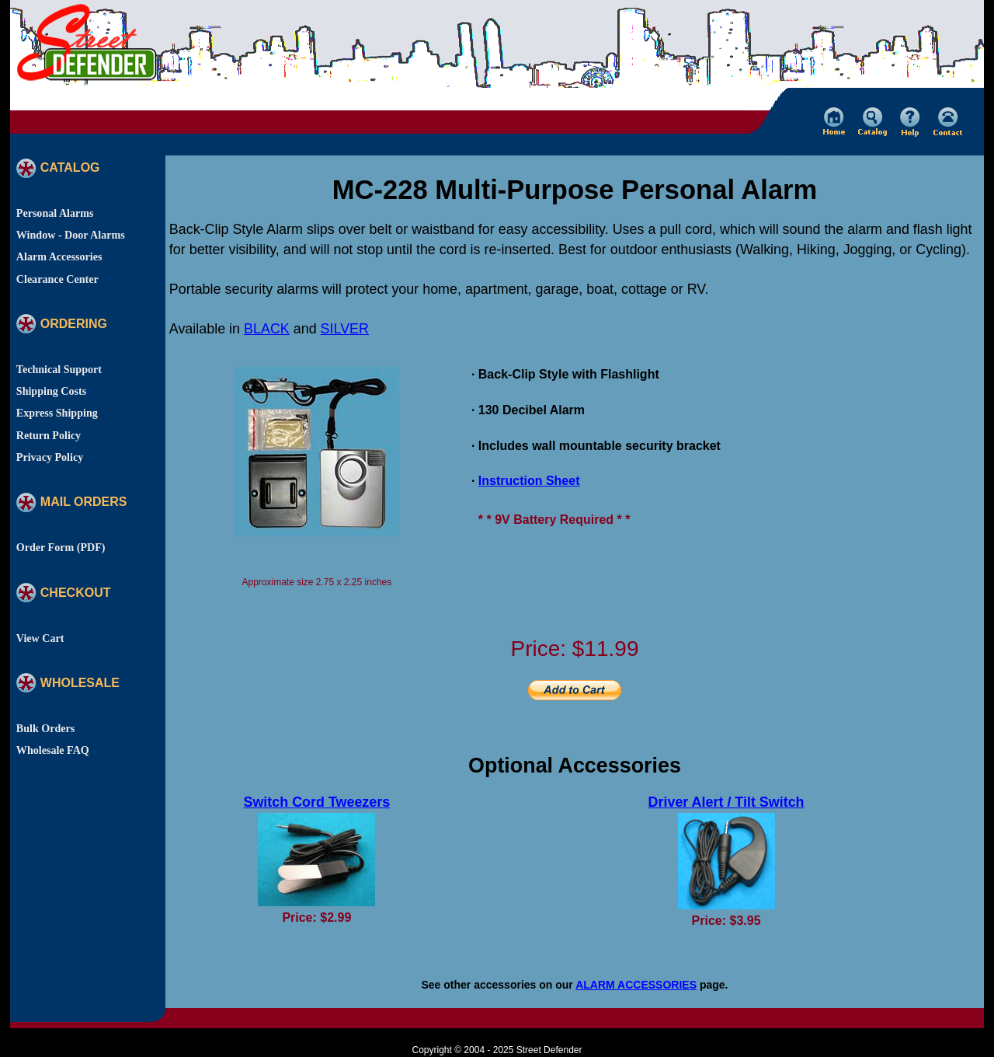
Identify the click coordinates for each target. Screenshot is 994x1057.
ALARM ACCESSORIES (636, 985)
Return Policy (48, 435)
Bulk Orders (45, 728)
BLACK (267, 329)
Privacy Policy (49, 457)
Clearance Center (57, 279)
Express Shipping (57, 412)
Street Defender (549, 1050)
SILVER (345, 329)
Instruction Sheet (529, 480)
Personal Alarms (55, 213)
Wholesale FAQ (52, 750)
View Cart (40, 638)
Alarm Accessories (59, 256)
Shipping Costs (51, 391)
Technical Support (59, 369)
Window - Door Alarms (70, 234)
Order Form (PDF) (61, 547)
